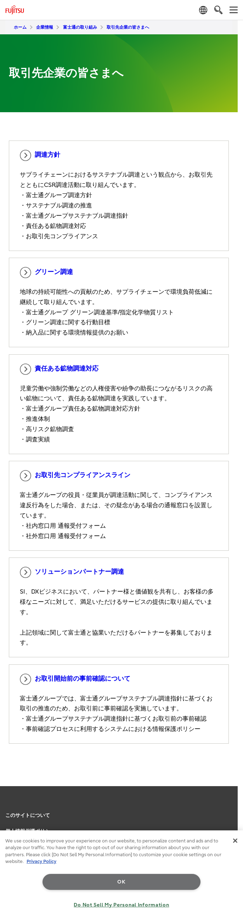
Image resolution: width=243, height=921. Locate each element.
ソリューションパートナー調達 (72, 572)
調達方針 (40, 155)
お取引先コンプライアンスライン (75, 475)
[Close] (235, 840)
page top (230, 805)
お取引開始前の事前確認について (75, 679)
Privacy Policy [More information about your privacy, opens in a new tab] (41, 861)
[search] (218, 10)
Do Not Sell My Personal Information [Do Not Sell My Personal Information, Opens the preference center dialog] (121, 905)
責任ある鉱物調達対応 (59, 369)
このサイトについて (27, 815)
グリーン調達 (46, 272)
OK (121, 882)
